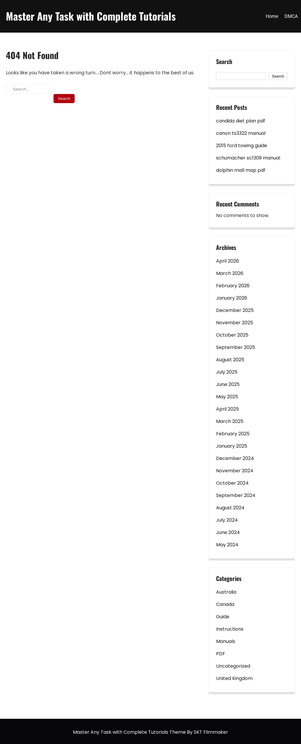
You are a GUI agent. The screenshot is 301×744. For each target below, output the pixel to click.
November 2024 (234, 470)
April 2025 (227, 409)
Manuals (225, 641)
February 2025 (233, 433)
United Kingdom (234, 678)
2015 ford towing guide (241, 145)
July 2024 (227, 520)
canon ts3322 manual (240, 133)
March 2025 (229, 421)
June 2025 (228, 384)
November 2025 (234, 322)
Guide (222, 616)
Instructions (229, 629)
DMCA (291, 16)
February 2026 (233, 285)
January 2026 (231, 298)
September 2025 (235, 347)
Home (272, 16)
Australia (226, 592)
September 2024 (235, 495)
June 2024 (228, 532)
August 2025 (230, 359)
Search (224, 62)
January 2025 (231, 446)
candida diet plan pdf (240, 120)
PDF (220, 653)
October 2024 (232, 483)
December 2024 (235, 458)
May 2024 (227, 544)
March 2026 (229, 273)
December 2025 (235, 310)
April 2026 (227, 261)
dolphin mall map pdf (240, 170)
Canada (225, 604)
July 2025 (227, 372)
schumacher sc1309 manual (248, 157)
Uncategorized (233, 666)
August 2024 (230, 507)
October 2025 (232, 335)
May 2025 (227, 396)
